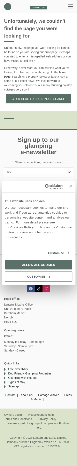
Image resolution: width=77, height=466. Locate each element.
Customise (56, 253)
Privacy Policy (47, 419)
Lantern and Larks (38, 6)
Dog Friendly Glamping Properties (30, 373)
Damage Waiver (48, 395)
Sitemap (13, 386)
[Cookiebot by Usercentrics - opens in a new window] (47, 186)
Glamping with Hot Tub (22, 377)
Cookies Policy (22, 227)
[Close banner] (70, 186)
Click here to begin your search (38, 99)
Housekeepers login (41, 414)
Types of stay (16, 382)
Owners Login (13, 414)
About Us (27, 395)
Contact (10, 395)
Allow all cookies (38, 265)
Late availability (18, 369)
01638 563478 (7, 6)
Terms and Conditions (18, 419)
